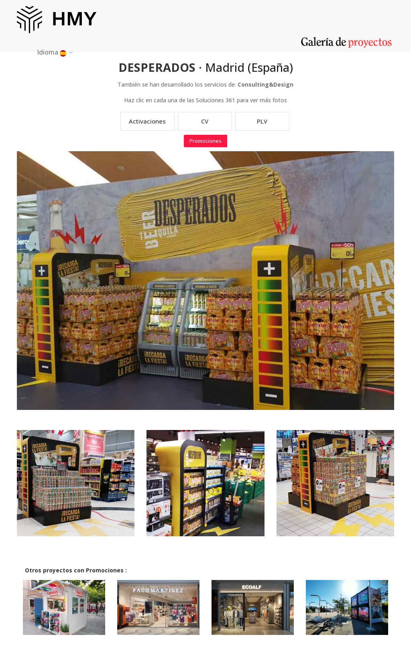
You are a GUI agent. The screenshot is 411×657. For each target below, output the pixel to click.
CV (204, 121)
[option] (75, 489)
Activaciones (147, 121)
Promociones (205, 140)
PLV (262, 121)
